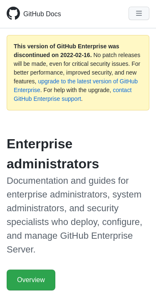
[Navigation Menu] (139, 13)
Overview (31, 279)
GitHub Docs (42, 14)
